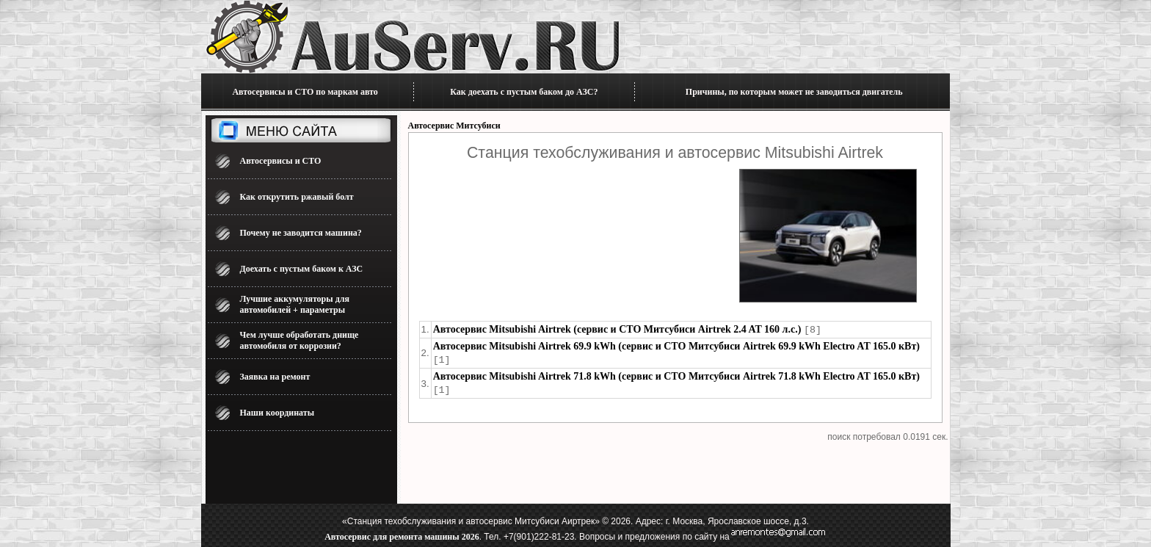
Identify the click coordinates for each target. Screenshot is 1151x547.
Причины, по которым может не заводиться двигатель (794, 92)
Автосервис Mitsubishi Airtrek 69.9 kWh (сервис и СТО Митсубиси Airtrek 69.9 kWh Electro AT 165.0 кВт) (676, 345)
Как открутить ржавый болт (297, 197)
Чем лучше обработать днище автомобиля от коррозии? (299, 340)
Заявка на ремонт (275, 377)
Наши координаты (277, 412)
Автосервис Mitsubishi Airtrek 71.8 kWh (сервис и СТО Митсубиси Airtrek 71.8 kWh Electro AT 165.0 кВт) (676, 374)
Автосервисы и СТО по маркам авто (304, 92)
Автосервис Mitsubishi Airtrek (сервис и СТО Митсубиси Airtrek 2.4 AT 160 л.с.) (617, 329)
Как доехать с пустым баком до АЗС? (524, 92)
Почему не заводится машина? (301, 233)
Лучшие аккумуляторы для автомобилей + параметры (294, 304)
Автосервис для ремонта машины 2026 (401, 537)
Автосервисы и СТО (281, 161)
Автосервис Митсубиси (454, 125)
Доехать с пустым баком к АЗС (301, 269)
